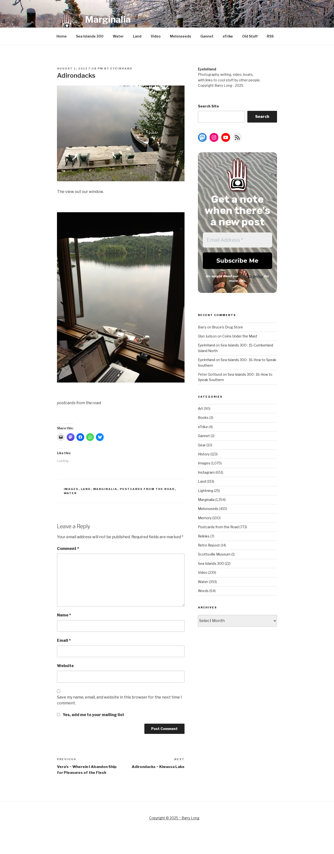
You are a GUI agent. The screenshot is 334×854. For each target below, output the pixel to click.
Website (65, 665)
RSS (270, 36)
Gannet (206, 36)
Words (203, 591)
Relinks (204, 536)
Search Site (208, 106)
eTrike (228, 36)
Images (71, 489)
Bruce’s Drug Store (227, 327)
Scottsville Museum (214, 554)
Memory (205, 518)
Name (64, 615)
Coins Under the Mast (239, 336)
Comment (68, 548)
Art (200, 408)
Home (61, 36)
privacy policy (251, 276)
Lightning (205, 491)
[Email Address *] (237, 240)
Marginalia (108, 19)
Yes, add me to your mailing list (90, 714)
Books (203, 417)
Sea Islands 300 (89, 36)
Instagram (206, 472)
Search (262, 116)
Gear (202, 445)
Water (118, 36)
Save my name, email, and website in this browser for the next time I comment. (119, 700)
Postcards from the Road (147, 489)
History (204, 454)
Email (64, 640)
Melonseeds (180, 36)
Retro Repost (209, 545)
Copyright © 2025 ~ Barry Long (174, 818)
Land (137, 36)
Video (156, 36)
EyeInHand (121, 68)
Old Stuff (250, 36)
